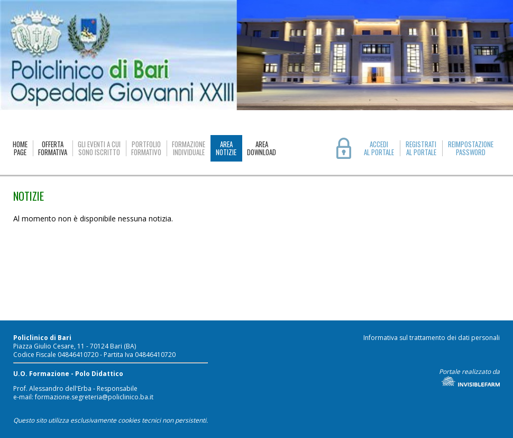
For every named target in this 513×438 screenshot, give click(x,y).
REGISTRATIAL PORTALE (421, 148)
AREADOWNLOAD (261, 148)
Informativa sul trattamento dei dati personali (431, 337)
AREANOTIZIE (226, 148)
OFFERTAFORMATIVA (52, 148)
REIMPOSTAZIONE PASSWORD (470, 148)
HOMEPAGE (20, 148)
